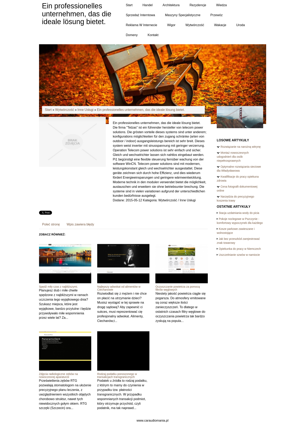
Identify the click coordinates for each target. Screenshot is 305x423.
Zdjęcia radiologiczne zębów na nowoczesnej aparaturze (58, 375)
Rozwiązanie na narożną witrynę (241, 146)
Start (48, 109)
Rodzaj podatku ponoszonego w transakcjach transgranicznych (117, 375)
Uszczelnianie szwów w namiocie (239, 254)
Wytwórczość (64, 109)
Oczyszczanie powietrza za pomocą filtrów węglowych (177, 288)
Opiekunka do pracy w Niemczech (240, 248)
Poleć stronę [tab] (51, 224)
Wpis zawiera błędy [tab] (80, 224)
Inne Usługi (85, 109)
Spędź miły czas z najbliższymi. (58, 286)
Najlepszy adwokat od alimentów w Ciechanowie (118, 288)
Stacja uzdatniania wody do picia (239, 212)
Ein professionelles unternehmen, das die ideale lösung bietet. (141, 109)
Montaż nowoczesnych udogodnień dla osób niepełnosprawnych (233, 156)
